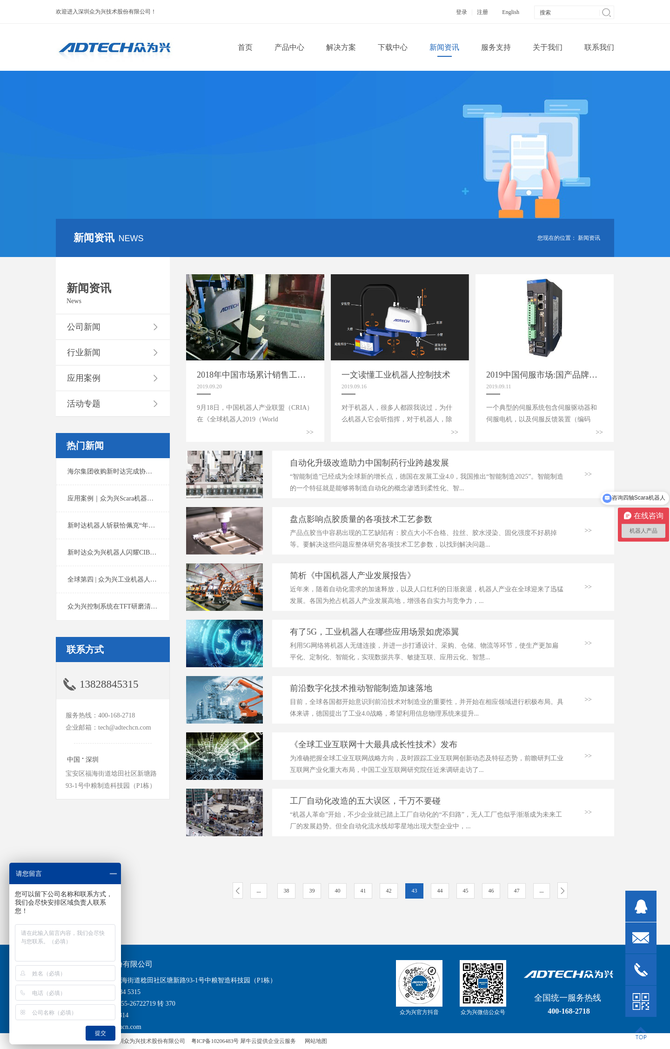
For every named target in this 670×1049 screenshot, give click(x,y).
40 (338, 890)
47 (517, 890)
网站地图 (314, 1041)
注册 (482, 12)
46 (491, 890)
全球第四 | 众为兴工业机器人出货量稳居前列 (131, 579)
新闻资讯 (589, 238)
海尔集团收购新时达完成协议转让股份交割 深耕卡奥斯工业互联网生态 (169, 471)
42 (389, 890)
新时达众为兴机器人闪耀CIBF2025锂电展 (126, 552)
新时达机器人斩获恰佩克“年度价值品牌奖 (127, 525)
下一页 (562, 890)
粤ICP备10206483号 (215, 1041)
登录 (461, 12)
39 (312, 890)
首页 (245, 47)
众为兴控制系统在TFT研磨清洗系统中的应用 (131, 606)
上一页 (237, 890)
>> (310, 432)
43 (414, 890)
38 (286, 890)
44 (440, 890)
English (510, 12)
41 (363, 890)
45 (466, 890)
